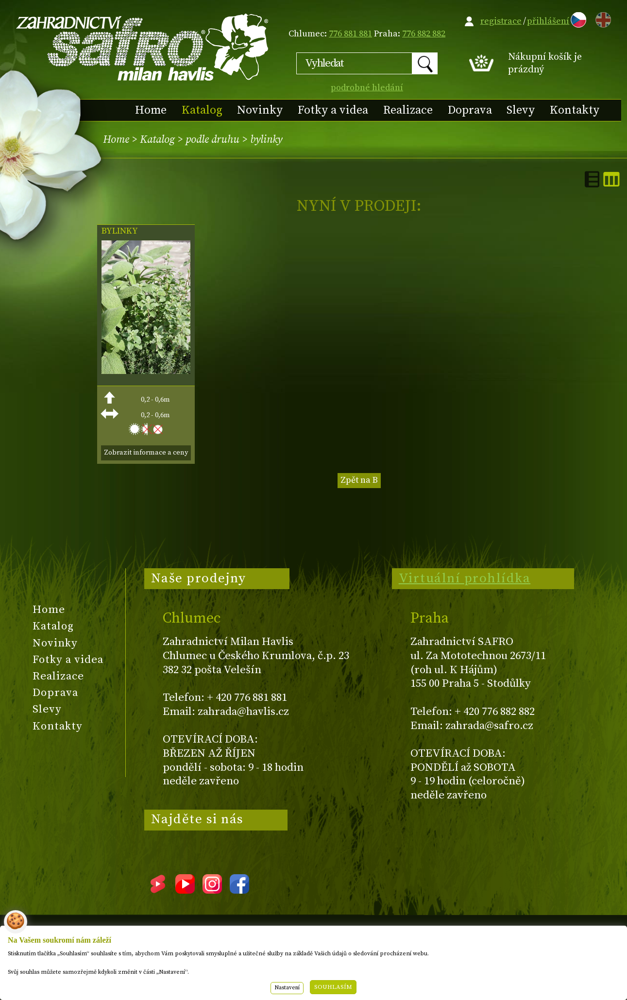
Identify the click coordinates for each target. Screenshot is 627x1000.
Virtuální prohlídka (465, 578)
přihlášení (548, 21)
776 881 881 (350, 33)
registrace (501, 21)
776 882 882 (423, 33)
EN (601, 18)
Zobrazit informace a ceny (146, 452)
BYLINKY (120, 231)
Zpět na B (359, 480)
